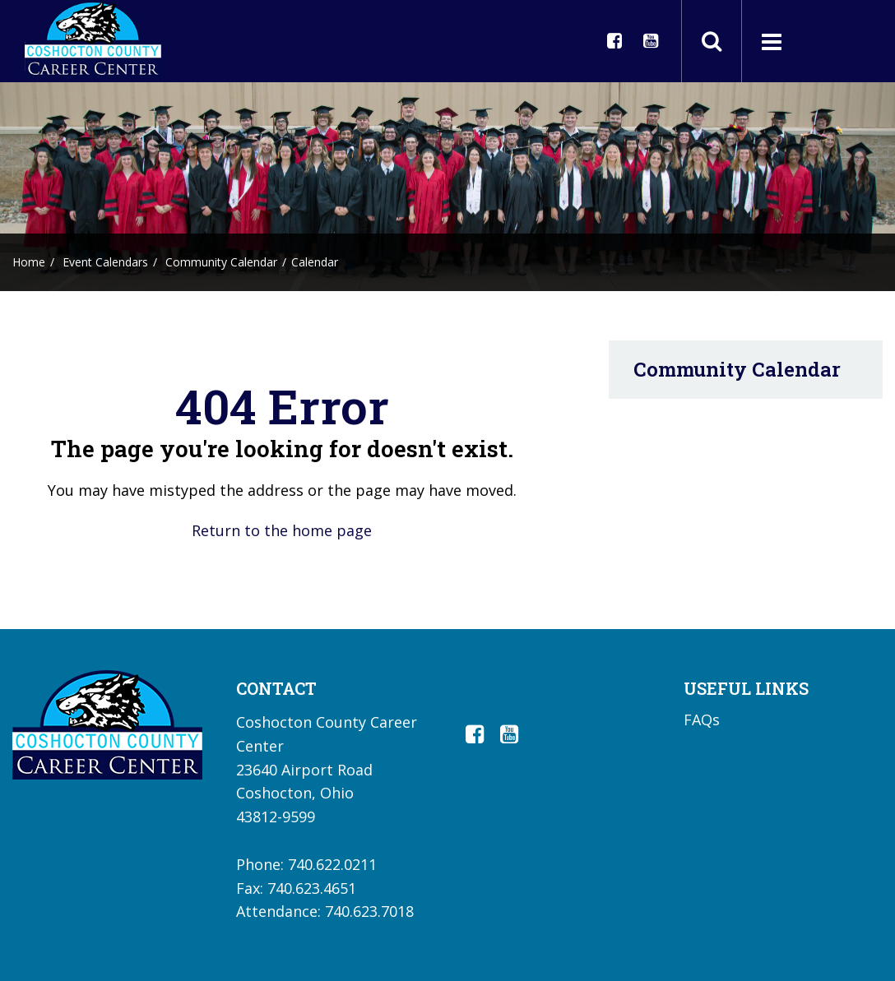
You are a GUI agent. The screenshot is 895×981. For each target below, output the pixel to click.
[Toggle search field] (711, 41)
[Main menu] (770, 41)
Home (28, 262)
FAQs (702, 719)
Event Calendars (105, 262)
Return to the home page (282, 530)
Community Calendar (221, 262)
